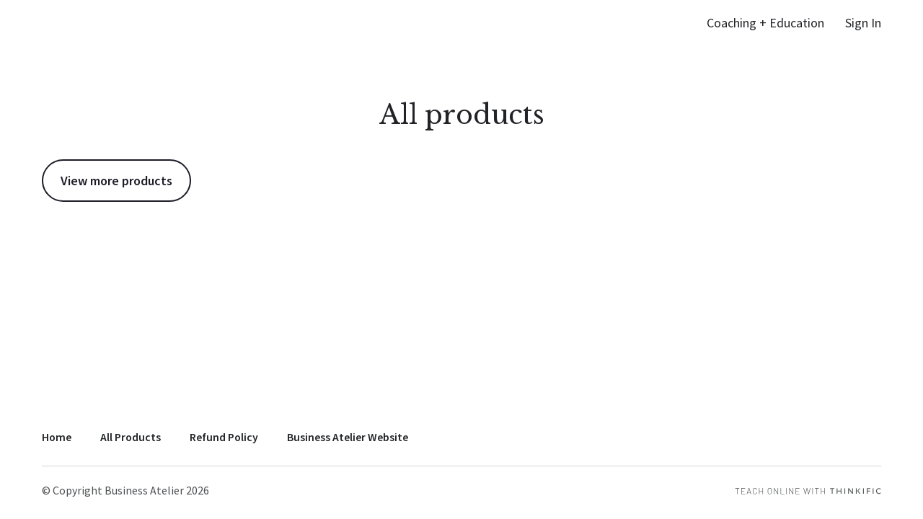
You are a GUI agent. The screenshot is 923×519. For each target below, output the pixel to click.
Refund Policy (224, 437)
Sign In (863, 22)
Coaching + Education (765, 22)
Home (56, 437)
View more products (116, 180)
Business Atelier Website (347, 437)
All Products (130, 437)
